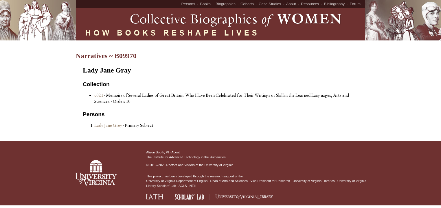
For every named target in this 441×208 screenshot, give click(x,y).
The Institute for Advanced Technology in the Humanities (185, 157)
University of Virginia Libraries (314, 181)
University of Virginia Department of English (176, 181)
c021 (98, 95)
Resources (310, 4)
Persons (188, 4)
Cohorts (247, 4)
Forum (355, 4)
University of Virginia (218, 165)
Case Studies (270, 4)
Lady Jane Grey (108, 125)
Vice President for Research (270, 181)
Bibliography (334, 4)
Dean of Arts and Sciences (229, 181)
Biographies (226, 4)
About (291, 4)
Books (205, 4)
